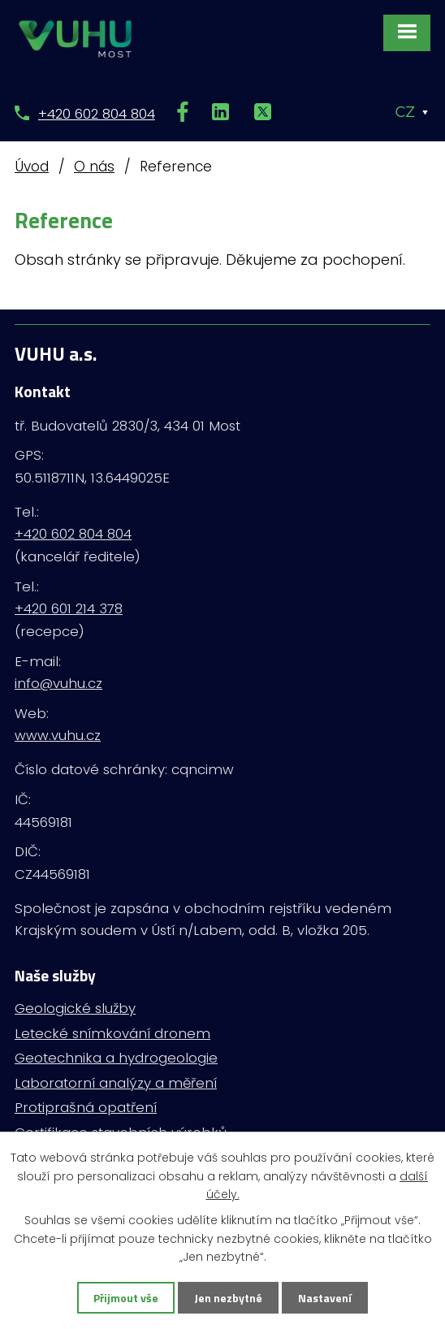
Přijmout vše (125, 1297)
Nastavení (325, 1297)
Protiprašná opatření (86, 1107)
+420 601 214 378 (69, 608)
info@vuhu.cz (58, 683)
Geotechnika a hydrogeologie (116, 1057)
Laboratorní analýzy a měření (116, 1083)
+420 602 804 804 (96, 113)
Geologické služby (75, 1008)
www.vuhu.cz (58, 735)
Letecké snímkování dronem (112, 1033)
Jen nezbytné (228, 1297)
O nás (94, 166)
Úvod (32, 166)
